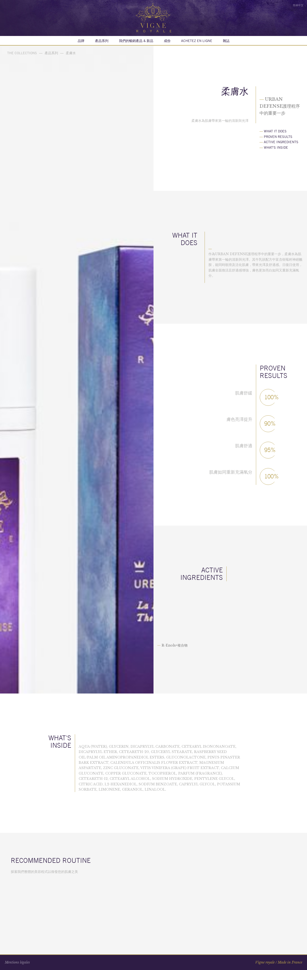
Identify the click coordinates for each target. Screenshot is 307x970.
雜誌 (226, 41)
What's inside (274, 147)
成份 (167, 41)
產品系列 (101, 41)
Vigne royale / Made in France (278, 962)
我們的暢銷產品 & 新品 (136, 41)
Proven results (276, 137)
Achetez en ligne (196, 41)
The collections (22, 53)
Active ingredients (279, 142)
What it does (273, 131)
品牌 (81, 41)
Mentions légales (17, 962)
